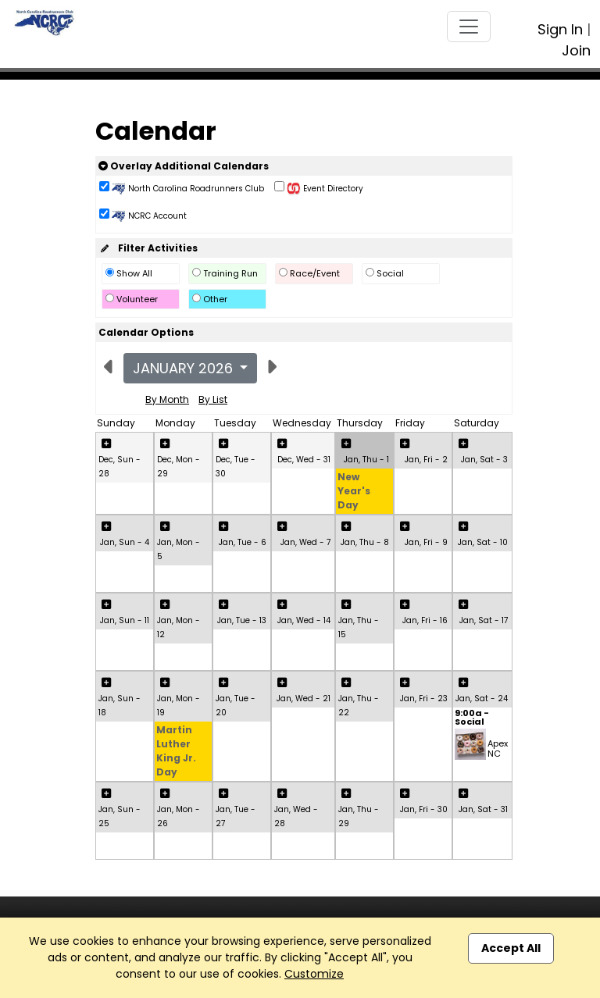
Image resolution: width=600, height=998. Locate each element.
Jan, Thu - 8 (365, 542)
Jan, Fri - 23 (424, 698)
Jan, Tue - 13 (241, 620)
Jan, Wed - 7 (305, 542)
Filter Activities (148, 248)
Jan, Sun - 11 (124, 620)
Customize (314, 974)
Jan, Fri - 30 (424, 809)
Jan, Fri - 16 (425, 620)
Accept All (511, 948)
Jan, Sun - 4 (124, 542)
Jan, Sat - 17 (483, 620)
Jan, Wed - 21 (303, 698)
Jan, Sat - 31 (483, 809)
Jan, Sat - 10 (483, 542)
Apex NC (498, 748)
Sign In (560, 29)
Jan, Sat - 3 (484, 459)
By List (212, 399)
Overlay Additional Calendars (183, 166)
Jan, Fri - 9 (426, 542)
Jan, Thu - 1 (366, 459)
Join (576, 50)
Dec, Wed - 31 (303, 459)
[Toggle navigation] (469, 26)
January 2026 (185, 368)
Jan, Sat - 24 (481, 698)
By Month (167, 399)
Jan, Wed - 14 (303, 620)
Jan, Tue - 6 (242, 542)
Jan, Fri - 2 (426, 459)
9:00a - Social (472, 718)
